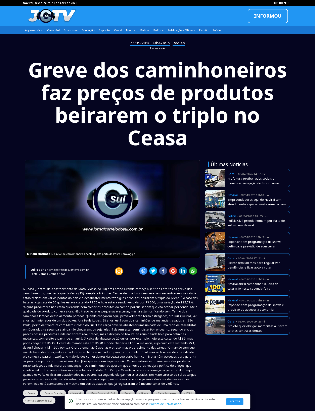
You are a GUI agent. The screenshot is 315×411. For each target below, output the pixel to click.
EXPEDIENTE (281, 3)
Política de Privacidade (165, 404)
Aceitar (234, 401)
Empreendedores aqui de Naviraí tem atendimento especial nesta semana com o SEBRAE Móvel (256, 204)
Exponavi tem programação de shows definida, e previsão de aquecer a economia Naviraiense (254, 246)
